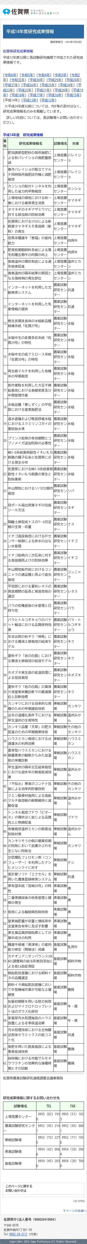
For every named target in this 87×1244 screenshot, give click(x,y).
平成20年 (61, 90)
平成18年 (18, 95)
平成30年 (36, 80)
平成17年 (36, 95)
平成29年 (54, 80)
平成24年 (66, 85)
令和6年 (10, 75)
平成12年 (48, 100)
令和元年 (18, 80)
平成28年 (73, 80)
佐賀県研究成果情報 (18, 51)
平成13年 (29, 100)
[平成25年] (48, 85)
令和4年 (44, 75)
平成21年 (43, 90)
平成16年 (54, 95)
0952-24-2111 (18, 1234)
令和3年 (60, 75)
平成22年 (25, 90)
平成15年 (73, 95)
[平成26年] (29, 85)
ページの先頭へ (76, 1210)
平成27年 (11, 85)
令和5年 (27, 75)
